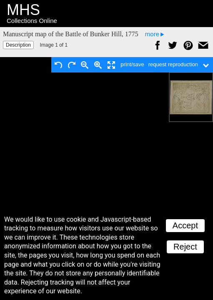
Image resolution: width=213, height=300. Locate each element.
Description (18, 45)
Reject (185, 246)
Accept (185, 225)
